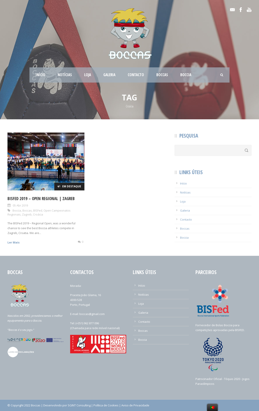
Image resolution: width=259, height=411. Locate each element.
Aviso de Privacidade (135, 405)
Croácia (38, 214)
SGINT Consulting (79, 405)
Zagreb (27, 214)
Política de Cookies (106, 405)
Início (40, 74)
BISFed (37, 210)
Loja (87, 74)
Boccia (185, 74)
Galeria (109, 74)
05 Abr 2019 (20, 205)
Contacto (136, 74)
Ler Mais (13, 242)
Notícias (65, 74)
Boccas (162, 74)
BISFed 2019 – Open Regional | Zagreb (41, 198)
